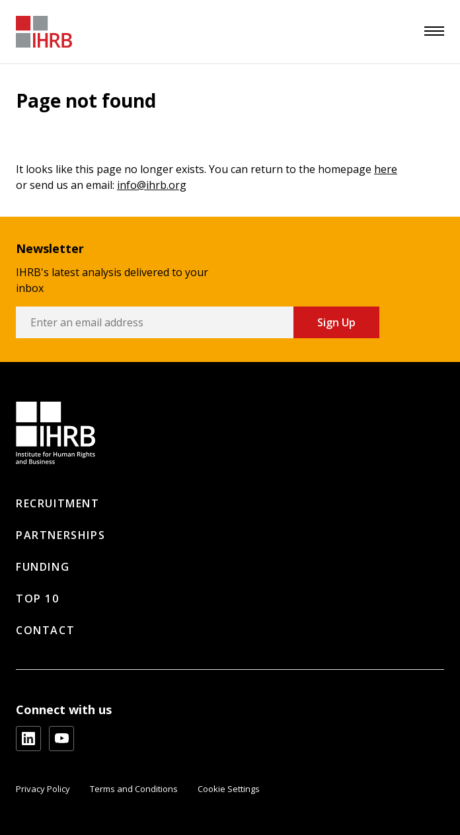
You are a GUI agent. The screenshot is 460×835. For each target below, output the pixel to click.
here (385, 169)
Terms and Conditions (134, 789)
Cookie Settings (229, 789)
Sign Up (336, 322)
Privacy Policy (43, 789)
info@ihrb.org (151, 185)
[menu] (434, 31)
